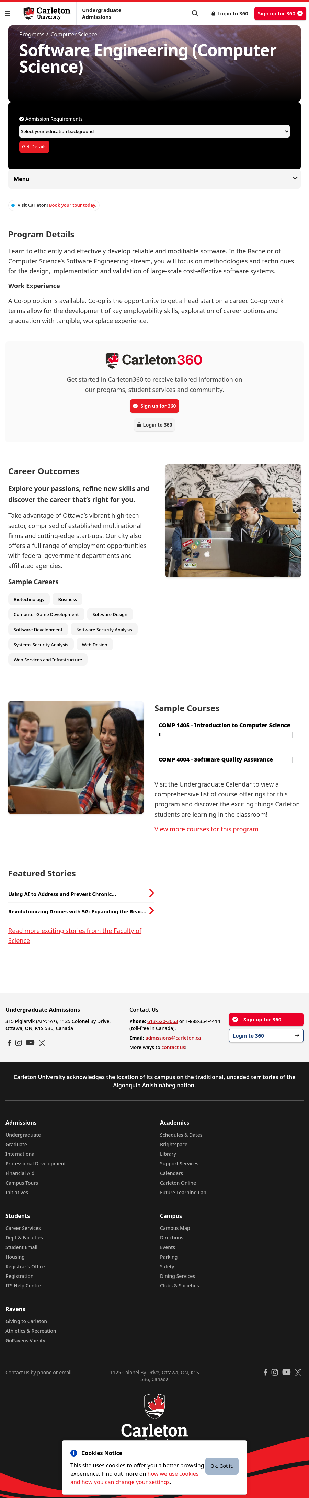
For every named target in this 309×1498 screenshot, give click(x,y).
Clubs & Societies (179, 1285)
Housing (15, 1257)
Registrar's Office (25, 1266)
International (20, 1154)
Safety (167, 1266)
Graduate (16, 1144)
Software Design (110, 614)
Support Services (179, 1163)
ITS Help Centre (23, 1285)
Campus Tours (21, 1182)
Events (167, 1247)
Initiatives (16, 1192)
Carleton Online (178, 1182)
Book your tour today (72, 205)
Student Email (21, 1247)
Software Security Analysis (104, 629)
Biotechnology (29, 599)
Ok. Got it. (221, 1466)
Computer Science (73, 34)
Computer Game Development (46, 614)
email (65, 1372)
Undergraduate (23, 1134)
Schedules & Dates (181, 1134)
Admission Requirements (51, 119)
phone (44, 1372)
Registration (19, 1276)
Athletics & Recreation (30, 1331)
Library (168, 1154)
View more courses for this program (206, 829)
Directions (171, 1237)
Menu (154, 179)
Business (67, 599)
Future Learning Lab (183, 1192)
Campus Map (175, 1228)
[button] (9, 13)
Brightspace (173, 1144)
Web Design (94, 645)
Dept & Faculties (24, 1237)
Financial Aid (19, 1173)
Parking (169, 1257)
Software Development (38, 629)
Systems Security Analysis (41, 645)
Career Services (23, 1228)
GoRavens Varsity (25, 1340)
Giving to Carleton (26, 1321)
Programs (31, 34)
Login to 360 (232, 13)
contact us (173, 1047)
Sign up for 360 (280, 13)
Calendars (171, 1173)
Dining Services (177, 1276)
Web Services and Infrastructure (48, 660)
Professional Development (35, 1163)
